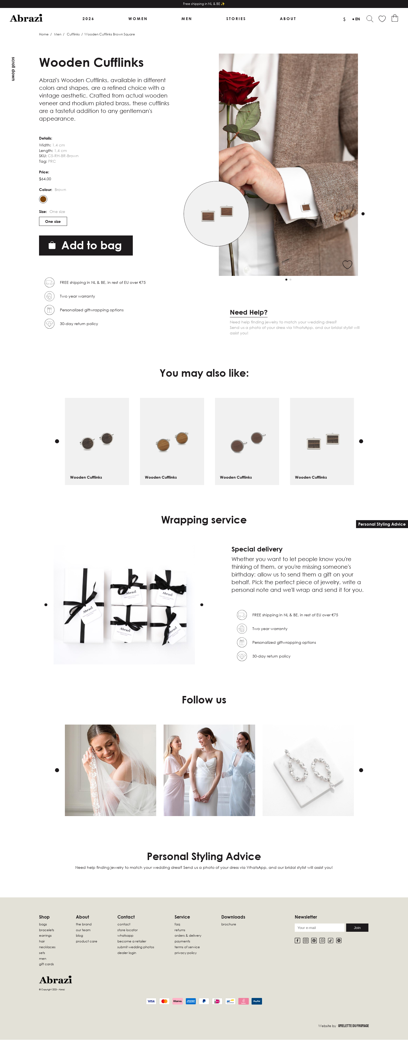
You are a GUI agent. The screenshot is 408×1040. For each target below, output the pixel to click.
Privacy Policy (186, 953)
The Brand (84, 924)
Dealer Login (126, 953)
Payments (182, 942)
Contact (123, 924)
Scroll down (13, 69)
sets (42, 953)
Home (44, 34)
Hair (42, 942)
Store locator (127, 930)
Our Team (83, 930)
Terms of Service (187, 947)
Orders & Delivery (188, 936)
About (287, 18)
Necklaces (47, 947)
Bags (43, 924)
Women (138, 18)
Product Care (86, 942)
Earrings (45, 936)
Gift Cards (46, 965)
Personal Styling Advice (382, 524)
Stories (236, 18)
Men (187, 18)
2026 (89, 18)
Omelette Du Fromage (353, 1026)
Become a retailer (131, 942)
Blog (79, 936)
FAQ (177, 924)
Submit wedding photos (135, 947)
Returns (180, 930)
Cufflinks (73, 34)
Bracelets (46, 930)
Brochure (228, 924)
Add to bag (85, 245)
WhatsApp (125, 936)
